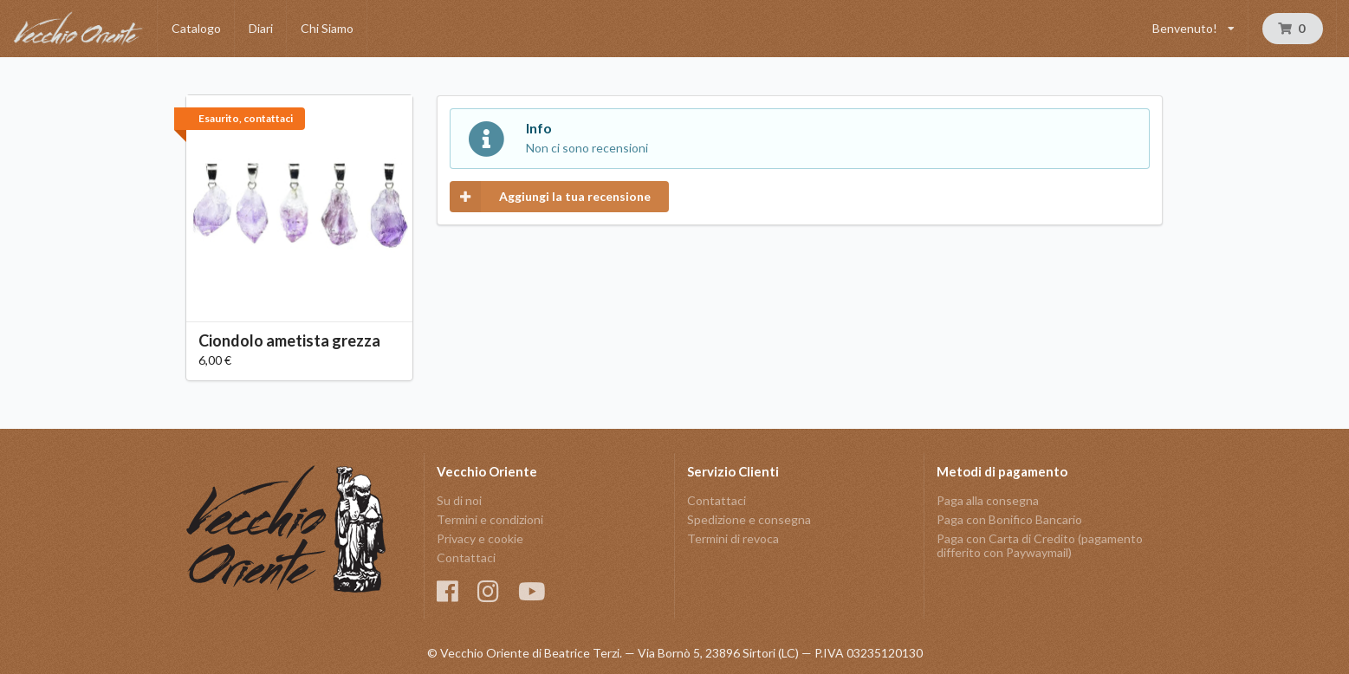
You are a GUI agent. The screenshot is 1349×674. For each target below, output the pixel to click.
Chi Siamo (327, 28)
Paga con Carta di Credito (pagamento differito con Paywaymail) (1040, 545)
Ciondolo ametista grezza (289, 340)
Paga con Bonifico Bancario (1009, 519)
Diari (261, 28)
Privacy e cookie (480, 538)
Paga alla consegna (988, 501)
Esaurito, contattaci (245, 118)
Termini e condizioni (490, 519)
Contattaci (466, 557)
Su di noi (459, 501)
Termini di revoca (733, 538)
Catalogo (196, 28)
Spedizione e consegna (749, 519)
